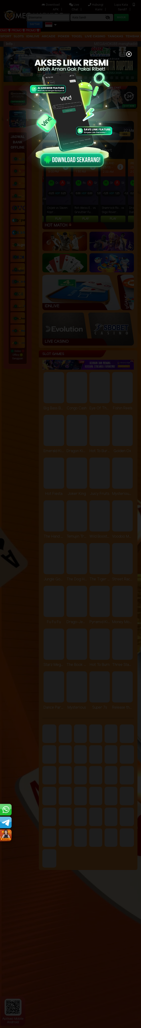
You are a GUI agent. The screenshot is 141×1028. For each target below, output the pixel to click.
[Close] (128, 54)
